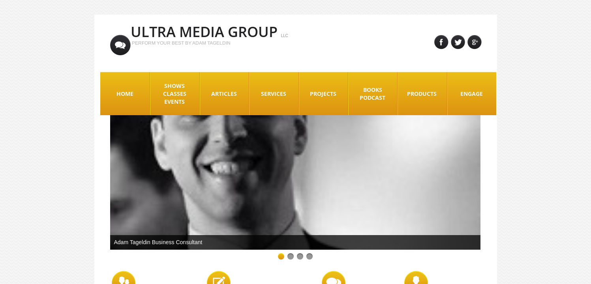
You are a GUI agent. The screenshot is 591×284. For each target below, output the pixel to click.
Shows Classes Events (174, 93)
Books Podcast (372, 93)
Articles (224, 93)
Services (273, 93)
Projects (323, 93)
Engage (471, 93)
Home (124, 93)
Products (422, 93)
